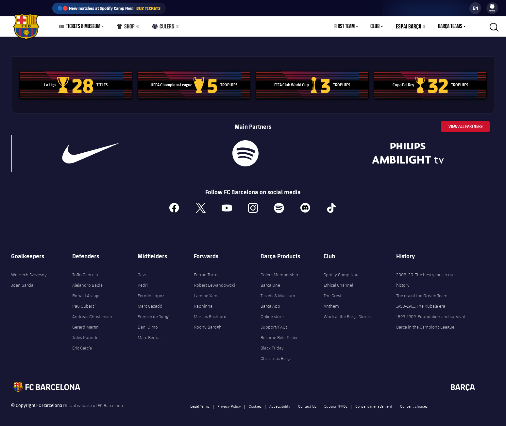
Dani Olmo (148, 323)
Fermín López (151, 292)
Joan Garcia (22, 281)
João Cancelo (85, 271)
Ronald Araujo (86, 292)
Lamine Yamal (207, 292)
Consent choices (414, 402)
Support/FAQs (274, 323)
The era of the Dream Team (421, 292)
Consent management (373, 402)
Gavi (142, 271)
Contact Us (307, 402)
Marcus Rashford (210, 312)
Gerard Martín (85, 323)
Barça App (270, 302)
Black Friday (272, 344)
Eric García (82, 344)
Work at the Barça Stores (347, 312)
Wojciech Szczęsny (29, 271)
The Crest (332, 292)
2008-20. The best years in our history (425, 276)
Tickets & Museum (278, 292)
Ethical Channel (338, 281)
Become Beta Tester (279, 333)
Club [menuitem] (377, 26)
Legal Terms (200, 402)
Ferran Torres (206, 271)
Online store (272, 312)
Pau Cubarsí (83, 302)
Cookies (255, 402)
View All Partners (465, 122)
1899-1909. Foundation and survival (430, 312)
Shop (125, 28)
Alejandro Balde (87, 281)
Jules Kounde (85, 333)
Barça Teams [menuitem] (450, 26)
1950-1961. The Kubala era (420, 302)
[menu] (492, 8)
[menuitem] (492, 6)
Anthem (331, 302)
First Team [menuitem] (347, 26)
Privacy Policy (229, 402)
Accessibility (279, 402)
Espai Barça (410, 26)
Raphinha (203, 302)
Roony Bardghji (209, 323)
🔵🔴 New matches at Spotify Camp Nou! (109, 8)
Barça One (270, 281)
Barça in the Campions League (425, 323)
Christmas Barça (276, 354)
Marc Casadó (150, 302)
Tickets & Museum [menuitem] (83, 26)
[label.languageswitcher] (475, 8)
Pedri (143, 281)
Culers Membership (279, 271)
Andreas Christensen (92, 312)
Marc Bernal (149, 333)
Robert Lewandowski (214, 281)
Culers (162, 28)
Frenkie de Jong (153, 312)
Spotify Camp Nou (341, 271)
